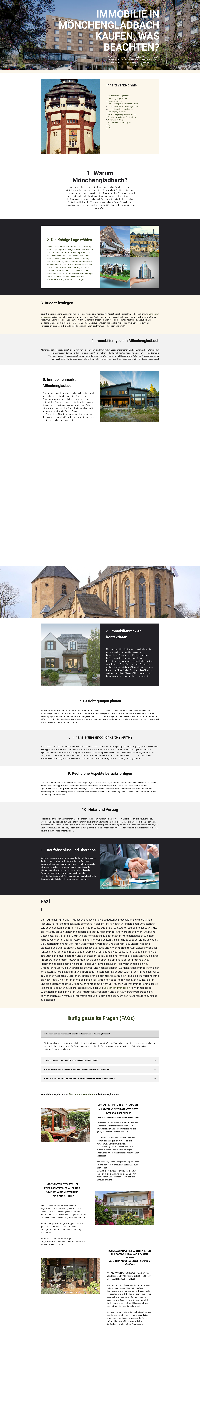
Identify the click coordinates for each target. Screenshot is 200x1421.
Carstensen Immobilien (116, 987)
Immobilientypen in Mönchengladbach (123, 104)
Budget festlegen (115, 101)
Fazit (110, 125)
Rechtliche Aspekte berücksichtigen (122, 117)
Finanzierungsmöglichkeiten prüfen (122, 114)
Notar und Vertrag (115, 120)
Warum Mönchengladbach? (118, 96)
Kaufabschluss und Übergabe (119, 122)
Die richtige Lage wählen (117, 98)
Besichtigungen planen (117, 112)
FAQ (109, 128)
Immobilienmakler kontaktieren (120, 109)
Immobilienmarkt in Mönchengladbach (123, 106)
